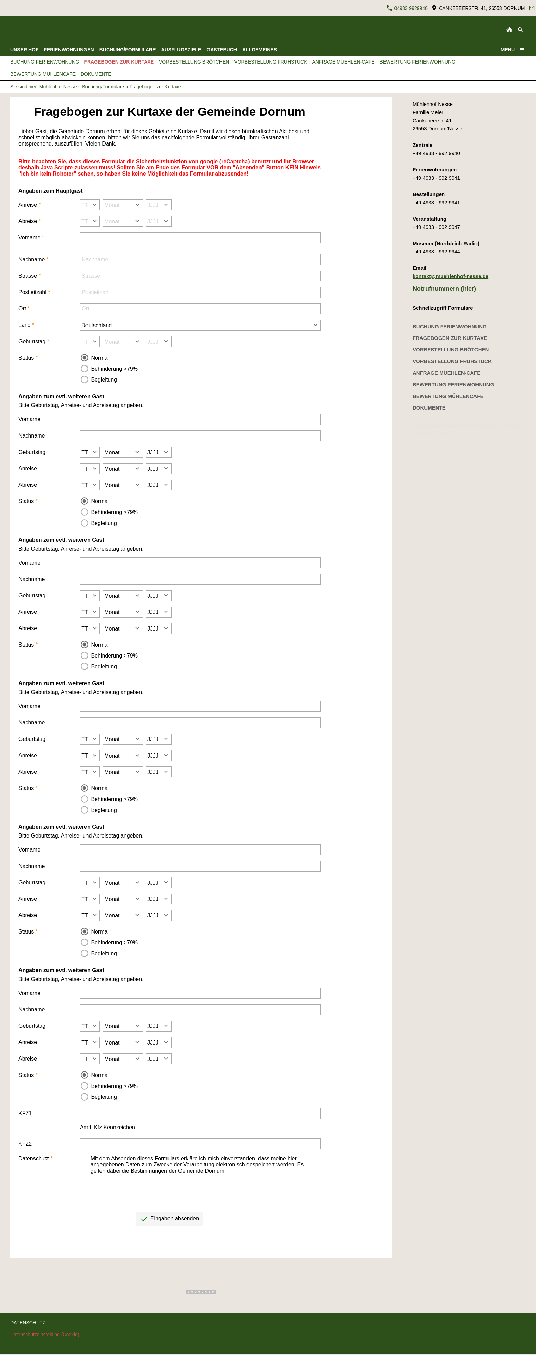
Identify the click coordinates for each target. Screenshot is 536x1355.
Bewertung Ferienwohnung (453, 384)
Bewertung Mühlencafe (448, 396)
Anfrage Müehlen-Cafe (446, 373)
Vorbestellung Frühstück (452, 361)
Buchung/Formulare (103, 86)
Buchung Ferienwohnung (450, 326)
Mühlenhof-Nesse (58, 86)
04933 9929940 (407, 8)
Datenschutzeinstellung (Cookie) (44, 1334)
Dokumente (429, 408)
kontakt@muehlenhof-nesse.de (450, 276)
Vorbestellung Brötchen (451, 349)
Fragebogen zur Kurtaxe (155, 86)
